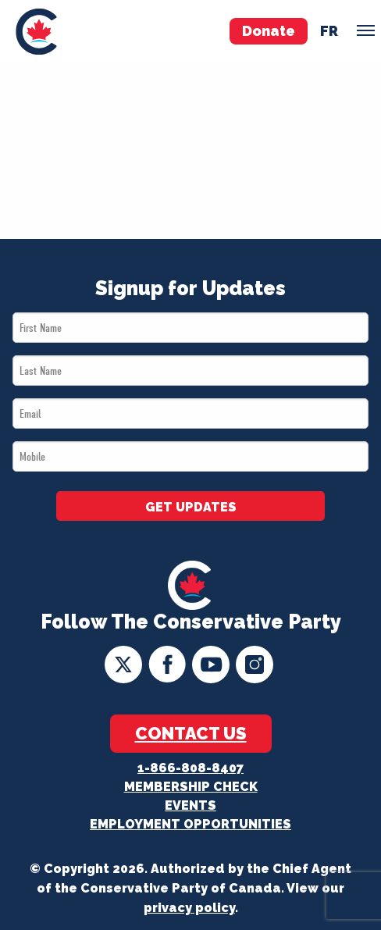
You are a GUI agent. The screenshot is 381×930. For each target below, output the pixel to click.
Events (190, 805)
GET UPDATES (191, 507)
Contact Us (191, 733)
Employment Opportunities (190, 824)
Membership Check (191, 786)
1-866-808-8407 (190, 768)
